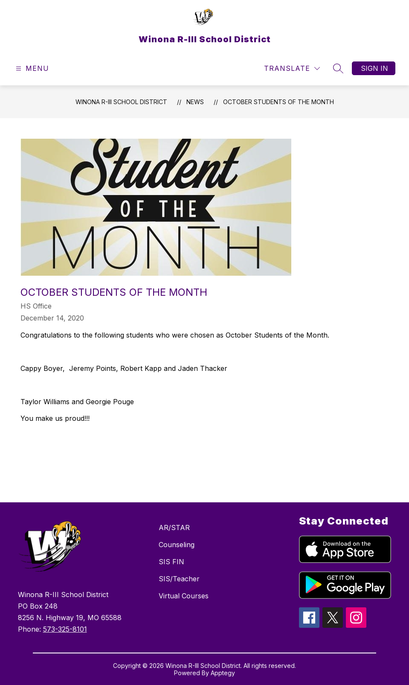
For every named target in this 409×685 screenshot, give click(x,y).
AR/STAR (174, 527)
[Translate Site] (292, 68)
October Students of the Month (278, 101)
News (195, 101)
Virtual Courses (184, 596)
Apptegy (223, 672)
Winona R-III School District (121, 101)
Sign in (374, 68)
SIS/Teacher (179, 578)
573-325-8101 (65, 629)
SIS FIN (171, 561)
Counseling (176, 544)
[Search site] (338, 68)
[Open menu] (31, 68)
